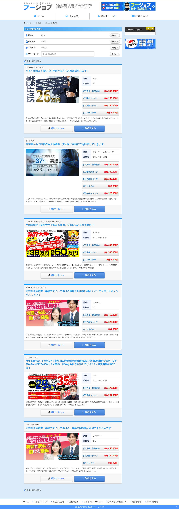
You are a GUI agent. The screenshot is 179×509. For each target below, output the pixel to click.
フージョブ (98, 506)
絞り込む (115, 54)
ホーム (39, 16)
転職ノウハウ (140, 16)
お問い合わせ (151, 501)
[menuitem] (27, 23)
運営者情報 (135, 501)
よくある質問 (57, 501)
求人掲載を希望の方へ (116, 501)
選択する (115, 35)
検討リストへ (56, 128)
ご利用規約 (72, 501)
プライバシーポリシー (92, 501)
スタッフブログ (39, 501)
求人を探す (73, 16)
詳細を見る (89, 128)
